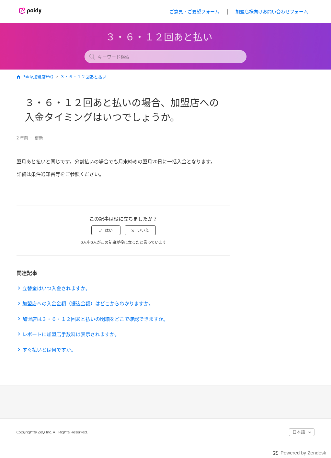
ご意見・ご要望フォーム (194, 11)
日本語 (299, 432)
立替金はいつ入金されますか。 (56, 288)
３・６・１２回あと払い (83, 76)
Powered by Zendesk (303, 452)
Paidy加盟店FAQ (37, 76)
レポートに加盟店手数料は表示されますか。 (71, 334)
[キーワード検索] (165, 56)
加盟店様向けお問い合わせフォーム (271, 11)
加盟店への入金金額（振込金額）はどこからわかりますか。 (88, 303)
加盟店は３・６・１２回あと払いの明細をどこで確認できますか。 (95, 318)
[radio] (105, 230)
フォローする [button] (211, 138)
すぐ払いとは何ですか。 (49, 349)
